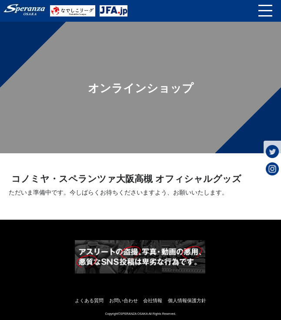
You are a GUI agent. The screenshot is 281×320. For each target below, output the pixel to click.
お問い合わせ (123, 300)
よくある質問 (89, 300)
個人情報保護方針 (187, 300)
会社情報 (152, 300)
